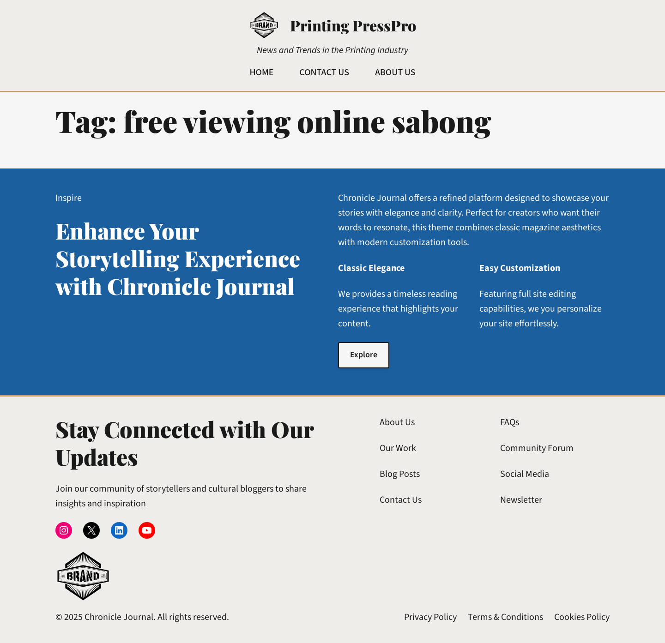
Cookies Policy (582, 617)
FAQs (509, 422)
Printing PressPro (353, 25)
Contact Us (401, 499)
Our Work (398, 448)
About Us (397, 422)
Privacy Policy (430, 617)
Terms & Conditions (505, 617)
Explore (363, 355)
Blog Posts (400, 474)
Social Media (524, 474)
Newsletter (521, 499)
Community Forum (537, 448)
